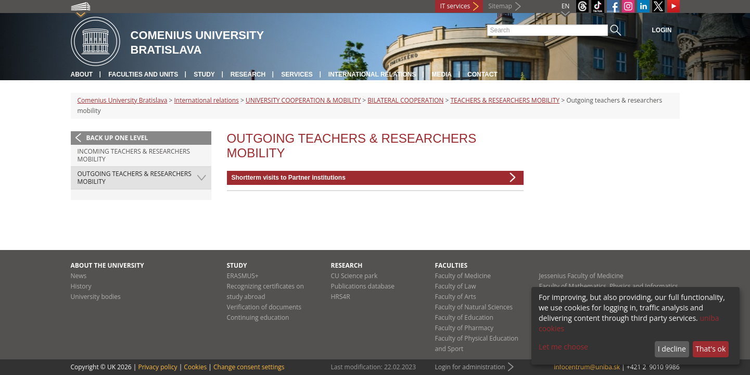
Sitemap (500, 6)
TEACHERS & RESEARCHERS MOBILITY (505, 100)
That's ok (710, 349)
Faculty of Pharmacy (464, 327)
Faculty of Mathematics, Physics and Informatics (608, 286)
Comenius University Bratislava (123, 100)
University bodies (96, 296)
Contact (482, 74)
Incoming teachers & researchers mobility (134, 155)
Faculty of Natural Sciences (474, 307)
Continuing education (258, 317)
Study (204, 74)
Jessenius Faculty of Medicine (581, 275)
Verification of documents (264, 307)
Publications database (363, 286)
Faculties (451, 265)
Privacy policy (157, 366)
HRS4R (340, 296)
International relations (372, 74)
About (82, 74)
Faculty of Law (455, 286)
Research (248, 74)
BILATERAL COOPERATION (405, 100)
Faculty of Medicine (463, 275)
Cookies (195, 366)
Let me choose (563, 347)
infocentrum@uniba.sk (587, 366)
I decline (672, 349)
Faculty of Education (464, 317)
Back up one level (117, 137)
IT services (455, 6)
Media (441, 74)
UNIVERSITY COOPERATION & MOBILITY (303, 100)
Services (296, 74)
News (79, 275)
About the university (107, 265)
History (81, 286)
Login (662, 30)
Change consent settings (249, 366)
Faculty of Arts (455, 296)
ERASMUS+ (243, 275)
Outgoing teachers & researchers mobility (135, 177)
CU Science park (354, 275)
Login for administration (470, 366)
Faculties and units (143, 74)
